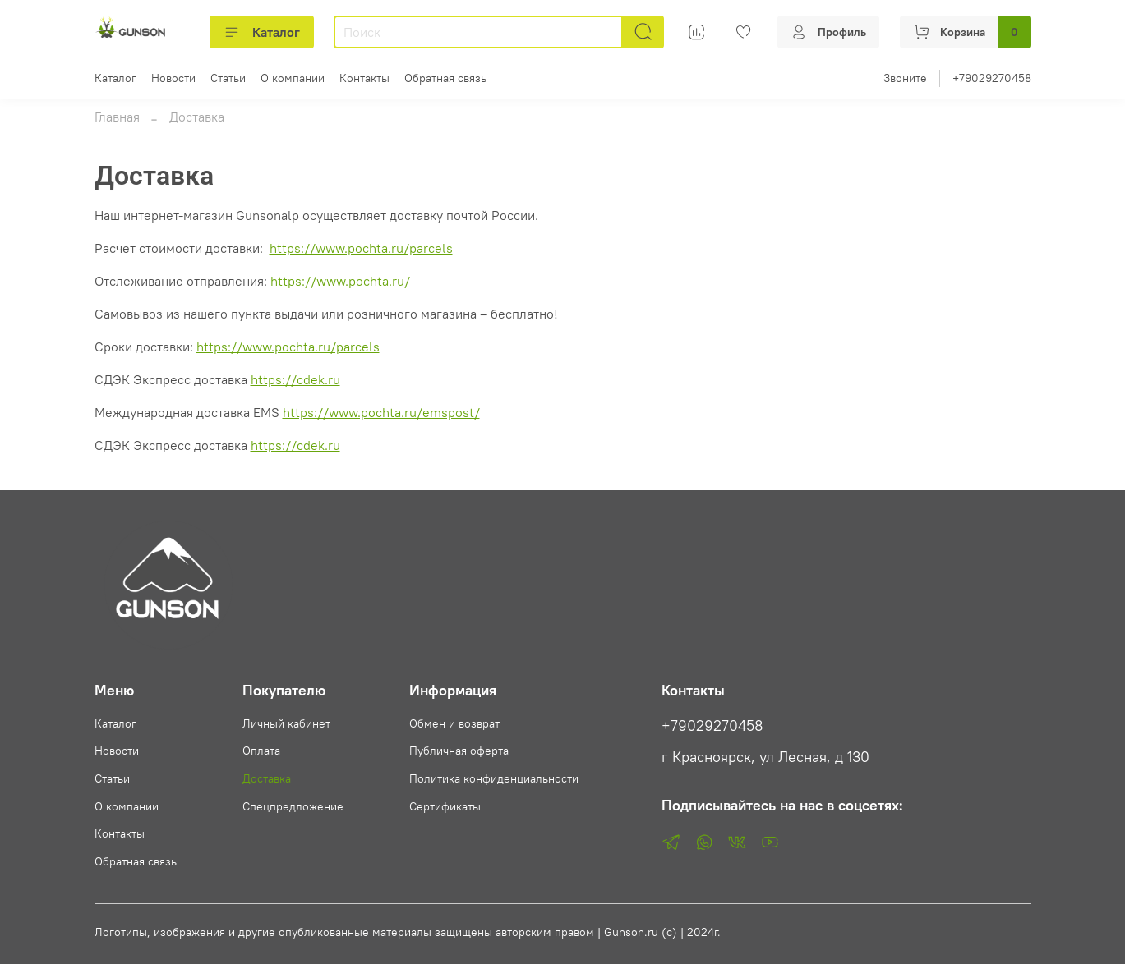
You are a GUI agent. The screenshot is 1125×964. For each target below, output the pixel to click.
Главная (117, 116)
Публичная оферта (459, 750)
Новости (173, 78)
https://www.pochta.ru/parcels (361, 248)
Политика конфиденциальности (494, 778)
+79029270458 (991, 78)
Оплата (261, 750)
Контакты (364, 78)
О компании (293, 78)
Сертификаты (445, 806)
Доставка (266, 778)
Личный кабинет (286, 723)
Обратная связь (445, 78)
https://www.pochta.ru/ (340, 281)
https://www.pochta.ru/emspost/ (381, 412)
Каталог (262, 32)
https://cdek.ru (295, 379)
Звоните (905, 78)
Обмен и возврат (454, 723)
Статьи (228, 78)
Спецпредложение (292, 806)
